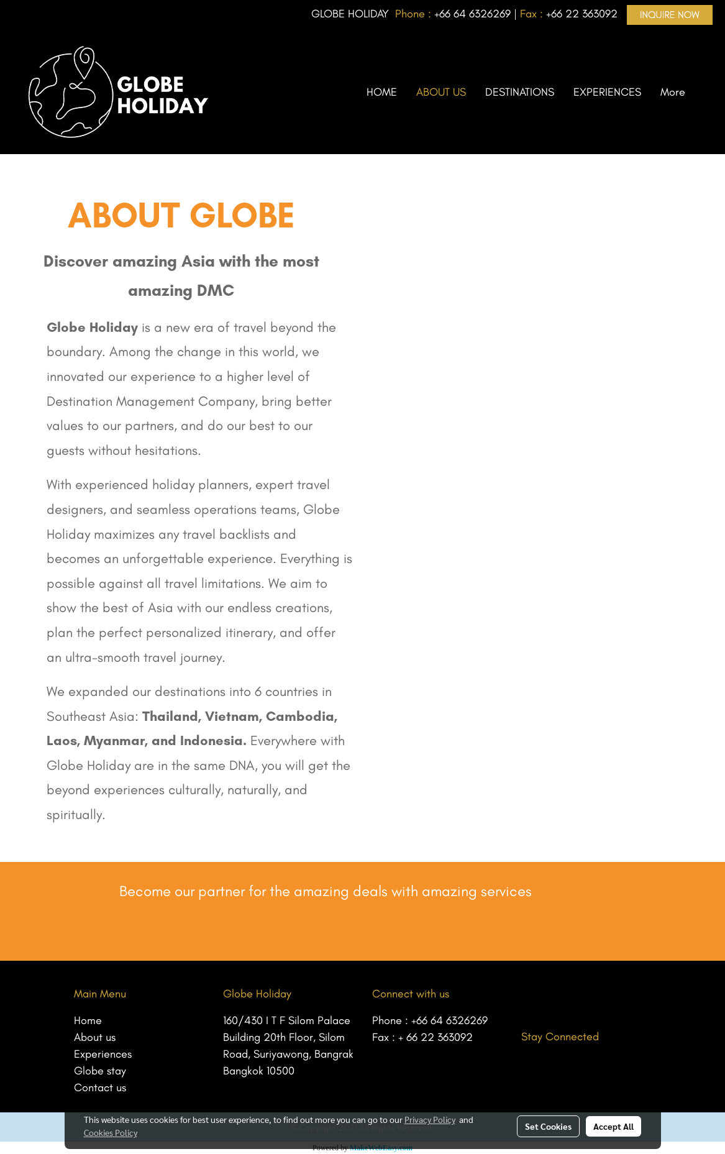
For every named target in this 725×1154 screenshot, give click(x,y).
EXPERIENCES (607, 92)
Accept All (613, 1126)
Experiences (103, 1054)
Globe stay (100, 1071)
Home (88, 1020)
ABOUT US (441, 92)
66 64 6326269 (475, 14)
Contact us (100, 1087)
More (672, 92)
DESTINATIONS (519, 92)
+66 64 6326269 (449, 1020)
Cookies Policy (110, 1132)
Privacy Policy (429, 1119)
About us (95, 1037)
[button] (706, 92)
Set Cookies (548, 1126)
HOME (382, 92)
